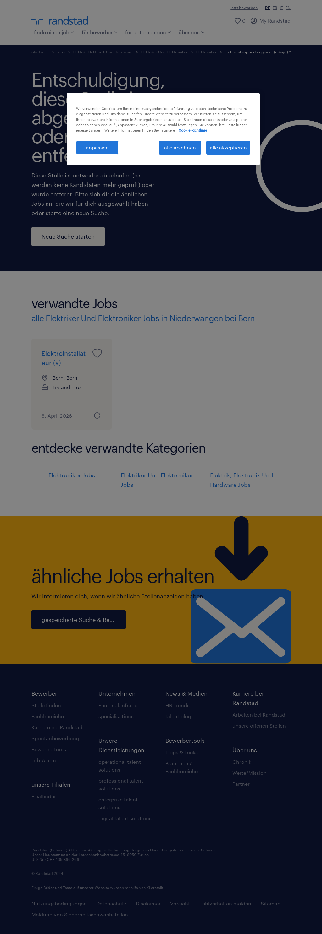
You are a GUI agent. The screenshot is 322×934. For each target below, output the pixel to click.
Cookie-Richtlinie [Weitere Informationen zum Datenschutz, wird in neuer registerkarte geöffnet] (193, 130)
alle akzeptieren (228, 147)
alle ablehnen (180, 147)
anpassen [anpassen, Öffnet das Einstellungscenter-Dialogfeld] (97, 147)
